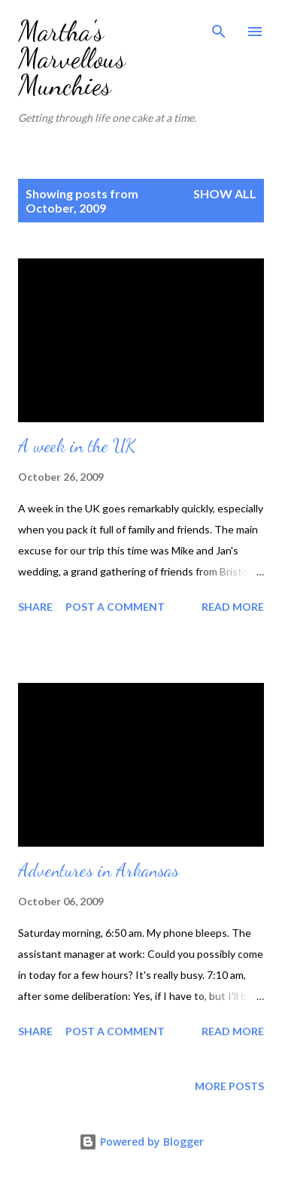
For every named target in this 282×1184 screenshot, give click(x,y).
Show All (224, 193)
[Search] (219, 27)
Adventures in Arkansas (98, 870)
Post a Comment (115, 606)
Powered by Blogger (141, 1141)
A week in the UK (76, 446)
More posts (229, 1086)
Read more (233, 606)
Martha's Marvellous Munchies (72, 58)
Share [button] (35, 606)
